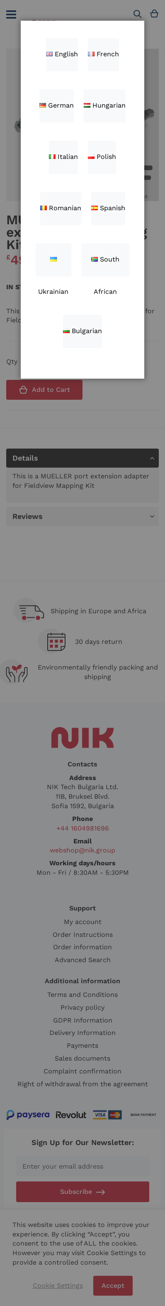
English (62, 54)
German (56, 105)
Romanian (60, 208)
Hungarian (105, 105)
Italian (63, 157)
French (103, 54)
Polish (102, 157)
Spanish (108, 208)
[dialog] (82, 653)
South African (105, 265)
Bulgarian (82, 331)
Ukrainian (53, 266)
